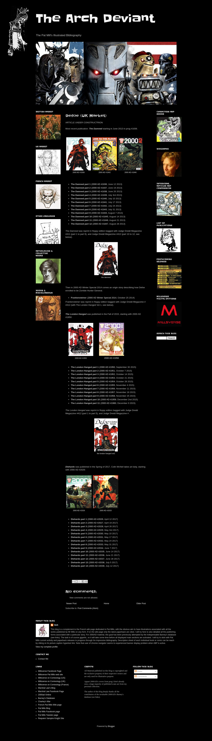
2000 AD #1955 (107, 385)
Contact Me (43, 659)
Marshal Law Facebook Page (51, 691)
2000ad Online (44, 695)
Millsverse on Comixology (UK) (51, 681)
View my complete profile (47, 647)
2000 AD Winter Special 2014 (102, 297)
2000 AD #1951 (107, 371)
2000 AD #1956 (107, 388)
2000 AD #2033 (106, 510)
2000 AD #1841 (99, 202)
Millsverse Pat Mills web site (50, 674)
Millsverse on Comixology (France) (53, 684)
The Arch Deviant (95, 18)
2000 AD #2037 (96, 559)
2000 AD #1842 (105, 172)
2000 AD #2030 (95, 533)
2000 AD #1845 (100, 216)
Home (106, 603)
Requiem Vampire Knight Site (51, 718)
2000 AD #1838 (99, 191)
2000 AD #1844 (99, 213)
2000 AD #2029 (95, 530)
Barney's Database (46, 698)
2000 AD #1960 (108, 403)
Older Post (141, 603)
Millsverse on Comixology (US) (51, 678)
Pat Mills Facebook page (49, 711)
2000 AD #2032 (95, 541)
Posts (138, 671)
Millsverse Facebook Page (49, 671)
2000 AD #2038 (96, 562)
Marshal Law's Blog (46, 688)
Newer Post (71, 603)
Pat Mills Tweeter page (48, 715)
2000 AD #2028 (95, 526)
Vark (56, 625)
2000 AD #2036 (96, 555)
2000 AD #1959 (108, 399)
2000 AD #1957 (107, 392)
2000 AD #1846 (131, 172)
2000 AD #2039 (96, 566)
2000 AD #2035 (96, 551)
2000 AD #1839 (99, 195)
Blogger (111, 726)
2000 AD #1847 (100, 224)
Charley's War (44, 701)
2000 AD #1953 (107, 378)
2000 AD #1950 (107, 367)
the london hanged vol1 (106, 453)
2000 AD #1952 (81, 358)
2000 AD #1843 (99, 209)
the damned (106, 277)
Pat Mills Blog (44, 708)
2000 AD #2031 (95, 537)
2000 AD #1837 (99, 188)
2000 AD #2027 (95, 523)
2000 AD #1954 (107, 381)
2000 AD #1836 (79, 172)
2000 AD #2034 (95, 548)
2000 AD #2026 (79, 510)
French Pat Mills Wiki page (50, 705)
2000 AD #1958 (111, 358)
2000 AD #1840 (99, 198)
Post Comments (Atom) (88, 608)
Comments (141, 676)
